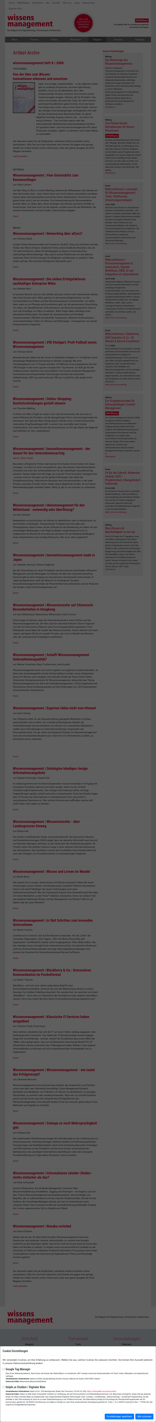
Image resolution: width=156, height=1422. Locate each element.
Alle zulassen (144, 1416)
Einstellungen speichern (119, 1416)
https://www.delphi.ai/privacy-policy (101, 1391)
